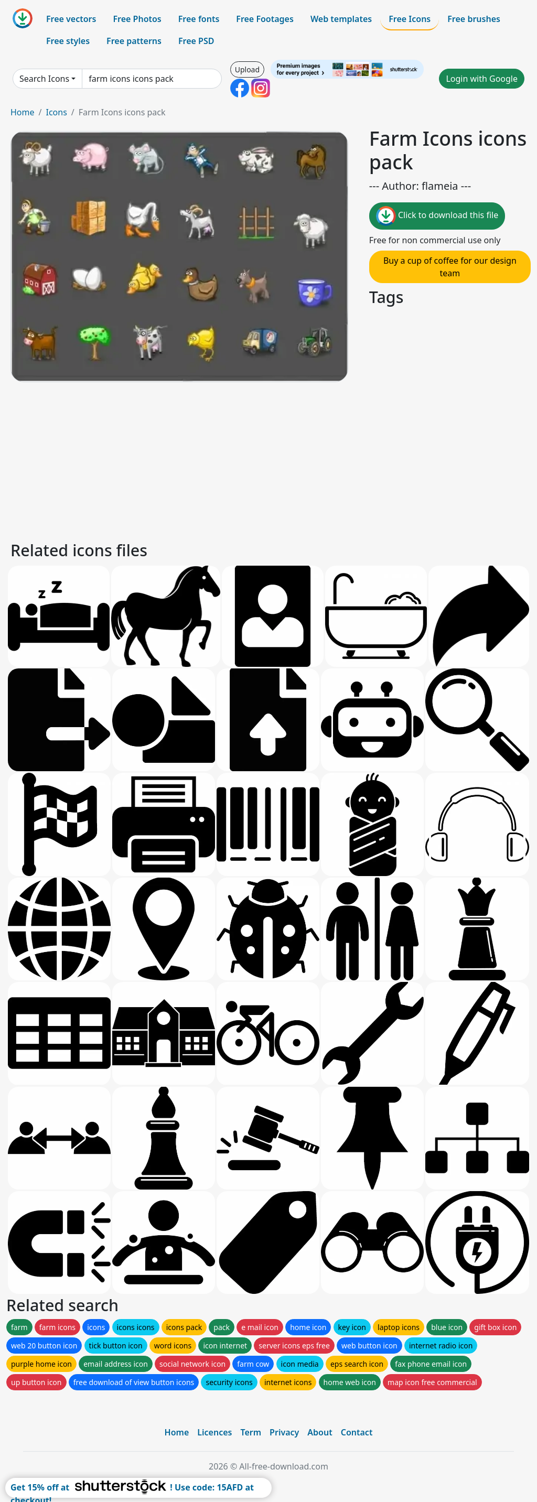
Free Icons (410, 19)
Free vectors (71, 19)
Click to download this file (437, 216)
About (319, 1432)
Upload (247, 69)
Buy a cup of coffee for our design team (450, 267)
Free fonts (199, 19)
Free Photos (137, 19)
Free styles (68, 41)
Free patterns (134, 41)
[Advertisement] (268, 459)
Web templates (341, 19)
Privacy (284, 1432)
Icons (56, 112)
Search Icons (44, 78)
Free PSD (196, 41)
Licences (214, 1432)
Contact (357, 1432)
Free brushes (473, 19)
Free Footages (265, 19)
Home (22, 112)
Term (250, 1432)
